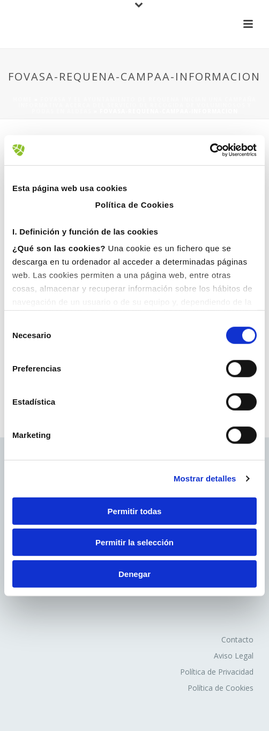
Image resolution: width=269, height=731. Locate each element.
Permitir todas (135, 510)
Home (22, 99)
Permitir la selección (134, 542)
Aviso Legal (233, 655)
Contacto (237, 639)
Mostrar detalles (205, 478)
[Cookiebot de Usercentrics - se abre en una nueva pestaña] (210, 150)
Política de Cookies (220, 688)
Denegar (134, 573)
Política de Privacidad (216, 672)
